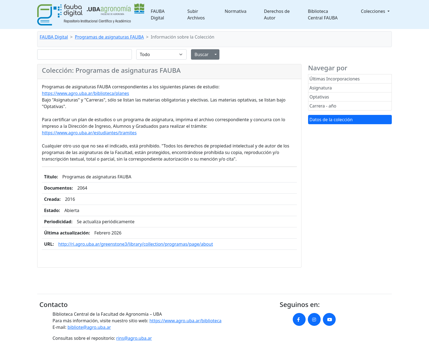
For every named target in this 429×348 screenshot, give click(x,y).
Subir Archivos (196, 14)
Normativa (235, 11)
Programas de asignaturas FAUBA (109, 37)
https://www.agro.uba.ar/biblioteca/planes (85, 93)
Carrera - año (322, 106)
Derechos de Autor (277, 14)
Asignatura (320, 88)
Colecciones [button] (373, 11)
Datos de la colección (331, 120)
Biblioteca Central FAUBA (323, 14)
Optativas (319, 97)
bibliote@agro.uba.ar (89, 327)
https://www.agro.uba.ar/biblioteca (185, 321)
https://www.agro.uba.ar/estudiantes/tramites (89, 133)
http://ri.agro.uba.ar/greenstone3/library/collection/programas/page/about (135, 244)
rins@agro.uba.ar (134, 338)
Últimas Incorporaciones (334, 79)
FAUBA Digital (158, 14)
